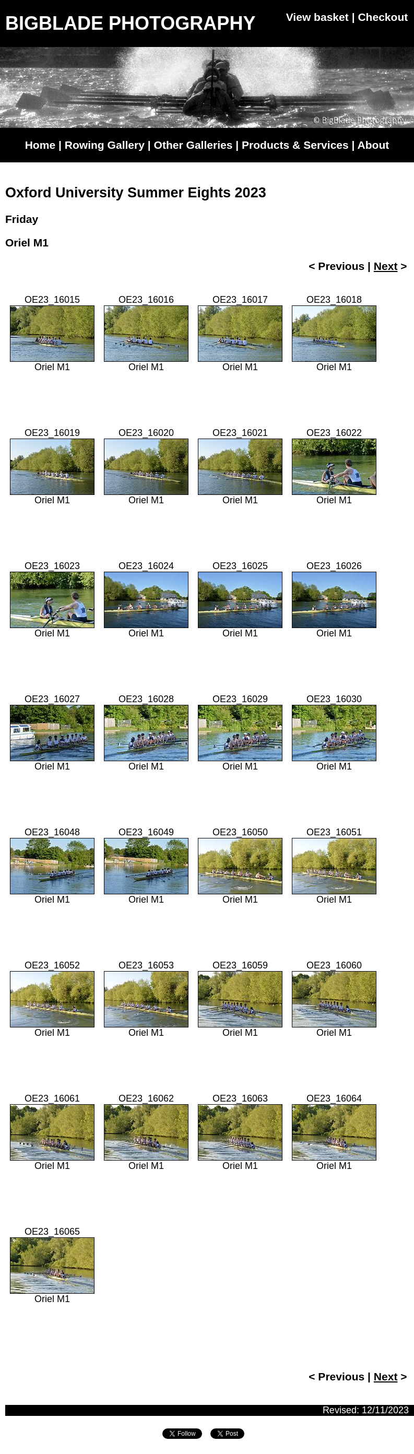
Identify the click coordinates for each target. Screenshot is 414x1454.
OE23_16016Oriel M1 (146, 333)
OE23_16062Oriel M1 (146, 1132)
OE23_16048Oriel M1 (52, 866)
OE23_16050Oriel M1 (240, 866)
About (373, 145)
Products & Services (295, 145)
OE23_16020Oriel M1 (146, 466)
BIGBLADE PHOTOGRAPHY (130, 23)
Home (40, 145)
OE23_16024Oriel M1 (146, 600)
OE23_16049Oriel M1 (146, 866)
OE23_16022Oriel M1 (334, 466)
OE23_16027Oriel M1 (52, 733)
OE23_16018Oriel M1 (334, 333)
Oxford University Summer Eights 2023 (135, 192)
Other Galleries (193, 145)
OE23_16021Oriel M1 (240, 466)
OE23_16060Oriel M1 (334, 999)
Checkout (383, 17)
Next (386, 266)
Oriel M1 (27, 243)
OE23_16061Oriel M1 (52, 1132)
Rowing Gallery (105, 145)
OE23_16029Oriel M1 (240, 733)
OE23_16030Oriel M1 (334, 733)
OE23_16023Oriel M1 (52, 600)
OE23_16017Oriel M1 (240, 333)
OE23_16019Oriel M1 (52, 466)
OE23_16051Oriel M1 (334, 866)
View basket (317, 17)
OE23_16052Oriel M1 (52, 999)
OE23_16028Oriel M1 (146, 733)
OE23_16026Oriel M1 (334, 600)
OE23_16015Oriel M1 (52, 333)
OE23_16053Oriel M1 (146, 999)
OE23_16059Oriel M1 (240, 999)
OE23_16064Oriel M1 (334, 1132)
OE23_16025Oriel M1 (240, 600)
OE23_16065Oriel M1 (52, 1265)
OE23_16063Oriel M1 (240, 1132)
